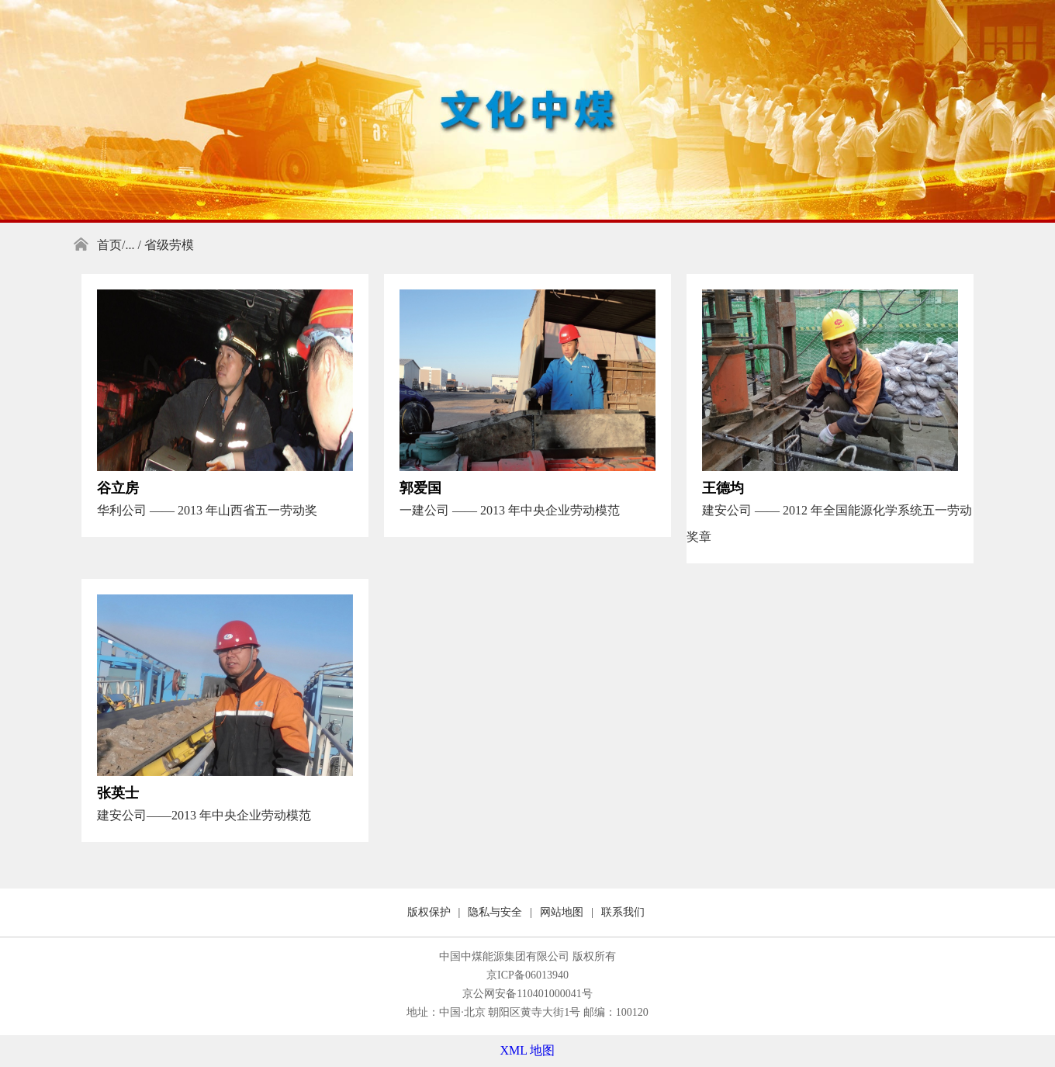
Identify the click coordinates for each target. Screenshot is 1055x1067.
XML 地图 (527, 1050)
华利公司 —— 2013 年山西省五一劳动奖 (207, 510)
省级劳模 (169, 244)
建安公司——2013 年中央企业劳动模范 (204, 815)
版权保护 (429, 912)
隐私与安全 (495, 912)
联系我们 (623, 912)
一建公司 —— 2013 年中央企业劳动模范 (510, 510)
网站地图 (561, 912)
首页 (109, 244)
